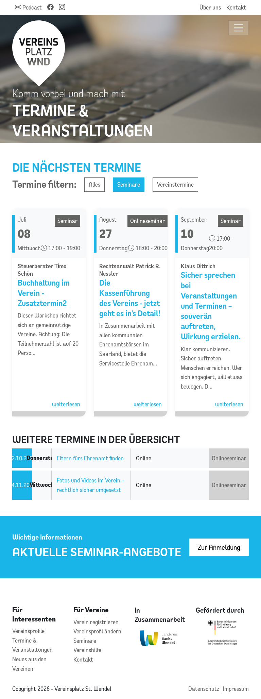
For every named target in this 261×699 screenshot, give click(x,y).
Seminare (128, 184)
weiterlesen (66, 404)
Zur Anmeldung (219, 547)
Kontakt (236, 7)
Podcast (28, 7)
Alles (94, 184)
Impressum (236, 689)
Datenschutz (204, 689)
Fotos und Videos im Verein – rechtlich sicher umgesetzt (90, 485)
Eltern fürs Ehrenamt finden (90, 458)
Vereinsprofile (28, 631)
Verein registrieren (96, 622)
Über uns (210, 7)
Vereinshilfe (87, 650)
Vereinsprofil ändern (97, 631)
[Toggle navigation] (238, 28)
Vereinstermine (175, 184)
